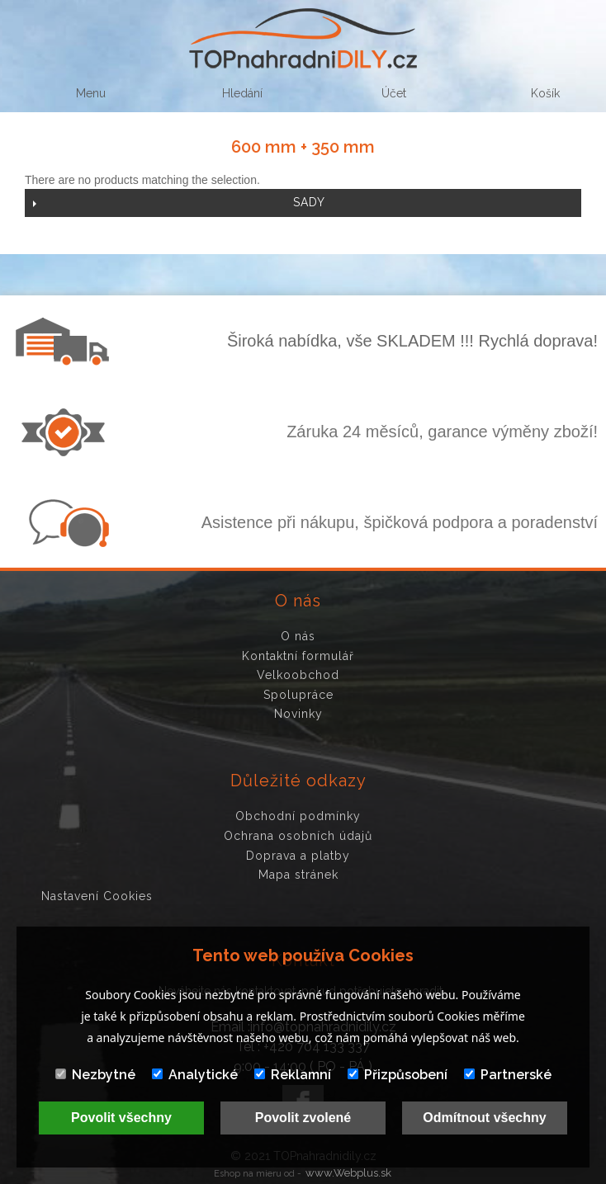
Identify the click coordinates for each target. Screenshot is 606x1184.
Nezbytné (95, 1075)
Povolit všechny (121, 1118)
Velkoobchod (298, 675)
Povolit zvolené (303, 1118)
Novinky (298, 713)
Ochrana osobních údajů (298, 835)
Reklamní (292, 1075)
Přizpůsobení (397, 1075)
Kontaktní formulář (298, 656)
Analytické (195, 1075)
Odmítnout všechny (484, 1118)
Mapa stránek (298, 874)
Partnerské (508, 1075)
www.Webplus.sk (348, 1173)
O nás (298, 636)
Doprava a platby (298, 855)
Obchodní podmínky (298, 816)
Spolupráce (298, 694)
